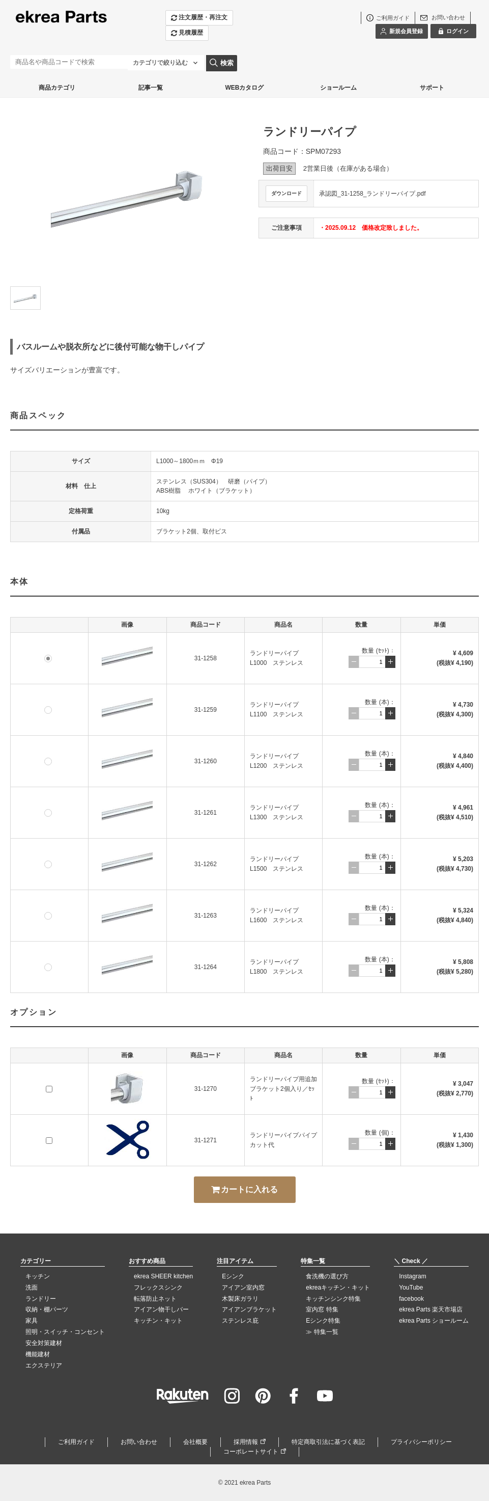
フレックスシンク (158, 1287)
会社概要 (195, 1441)
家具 (31, 1320)
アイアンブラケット (249, 1309)
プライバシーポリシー (421, 1441)
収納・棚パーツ (46, 1309)
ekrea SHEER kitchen (163, 1276)
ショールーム (338, 87)
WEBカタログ (244, 87)
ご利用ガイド (76, 1441)
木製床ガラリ (240, 1298)
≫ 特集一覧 (322, 1331)
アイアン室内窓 (243, 1287)
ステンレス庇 (240, 1320)
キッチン (37, 1276)
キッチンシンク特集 (333, 1298)
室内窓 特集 (322, 1309)
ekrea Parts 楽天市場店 (431, 1309)
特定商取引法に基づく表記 (328, 1441)
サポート (432, 87)
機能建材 (37, 1354)
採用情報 (246, 1441)
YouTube (411, 1287)
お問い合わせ (139, 1441)
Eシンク (233, 1276)
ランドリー (40, 1298)
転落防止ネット (155, 1298)
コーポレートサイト (250, 1451)
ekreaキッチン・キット (338, 1287)
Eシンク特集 (323, 1320)
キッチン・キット (158, 1320)
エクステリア (43, 1365)
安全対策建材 (43, 1343)
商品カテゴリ (57, 87)
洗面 (31, 1287)
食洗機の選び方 (327, 1276)
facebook (411, 1298)
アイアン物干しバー (161, 1309)
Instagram (412, 1276)
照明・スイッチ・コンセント (65, 1331)
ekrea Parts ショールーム (434, 1320)
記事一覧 (150, 87)
